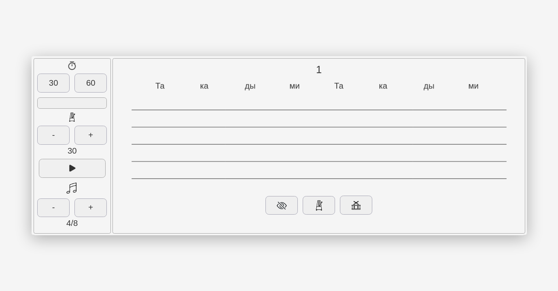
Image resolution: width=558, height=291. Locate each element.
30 (53, 82)
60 (90, 82)
